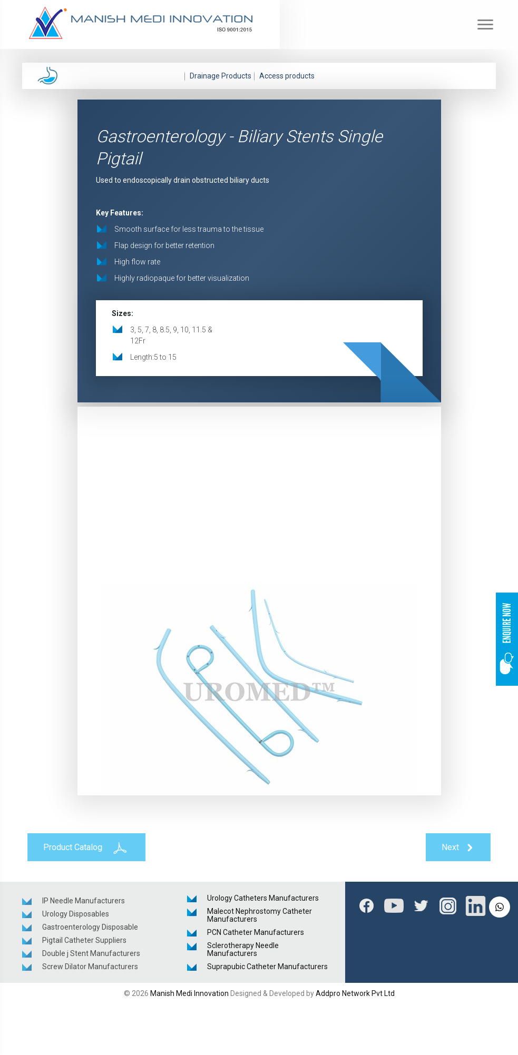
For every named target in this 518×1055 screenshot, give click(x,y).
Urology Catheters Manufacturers (263, 898)
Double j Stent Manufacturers (91, 955)
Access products (287, 76)
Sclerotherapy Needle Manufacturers (243, 949)
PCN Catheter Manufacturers (255, 932)
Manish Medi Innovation (189, 993)
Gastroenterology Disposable (90, 929)
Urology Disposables (75, 916)
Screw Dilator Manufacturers (90, 968)
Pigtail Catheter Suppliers (84, 942)
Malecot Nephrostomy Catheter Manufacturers (259, 915)
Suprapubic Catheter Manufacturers (267, 966)
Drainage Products (220, 76)
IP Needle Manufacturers (83, 903)
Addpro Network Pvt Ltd (355, 993)
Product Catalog (84, 847)
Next (460, 847)
